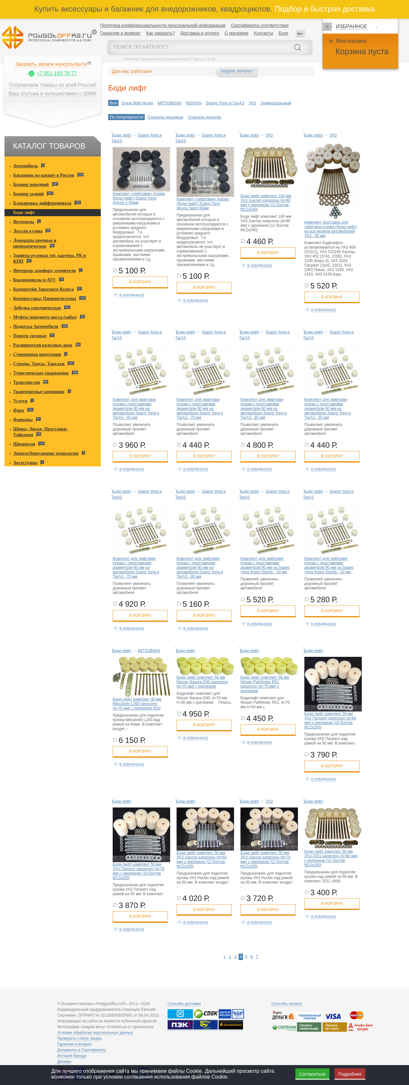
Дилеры (64, 1061)
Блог (283, 33)
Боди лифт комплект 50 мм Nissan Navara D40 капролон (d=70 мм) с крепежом (202, 682)
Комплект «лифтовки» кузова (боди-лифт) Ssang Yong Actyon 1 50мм (139, 198)
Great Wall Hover (137, 103)
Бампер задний (28, 193)
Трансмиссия (26, 382)
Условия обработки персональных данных (95, 1032)
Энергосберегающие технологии (46, 453)
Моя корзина (351, 41)
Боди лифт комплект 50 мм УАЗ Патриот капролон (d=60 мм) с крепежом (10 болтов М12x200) (330, 720)
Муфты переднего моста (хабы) (45, 317)
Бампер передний (31, 184)
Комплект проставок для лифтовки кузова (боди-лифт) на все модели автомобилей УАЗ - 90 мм (330, 229)
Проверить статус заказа (79, 1038)
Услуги (20, 401)
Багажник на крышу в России (43, 175)
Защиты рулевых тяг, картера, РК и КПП (49, 258)
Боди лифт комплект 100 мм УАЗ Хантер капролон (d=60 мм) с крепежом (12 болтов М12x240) (265, 203)
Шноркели (24, 444)
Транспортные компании (39, 391)
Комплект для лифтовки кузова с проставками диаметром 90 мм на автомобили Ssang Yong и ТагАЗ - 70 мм (136, 567)
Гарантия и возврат (74, 1044)
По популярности (126, 117)
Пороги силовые (30, 335)
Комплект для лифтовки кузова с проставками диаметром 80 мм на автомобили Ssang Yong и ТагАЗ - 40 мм (136, 408)
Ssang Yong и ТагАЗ (225, 103)
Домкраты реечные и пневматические (34, 243)
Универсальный (276, 103)
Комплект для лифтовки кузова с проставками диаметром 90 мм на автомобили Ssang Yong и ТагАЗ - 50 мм (327, 408)
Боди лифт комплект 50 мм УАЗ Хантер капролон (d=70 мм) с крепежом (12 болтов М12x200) (265, 860)
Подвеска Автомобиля (35, 326)
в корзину (140, 282)
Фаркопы (23, 419)
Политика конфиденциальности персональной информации (162, 25)
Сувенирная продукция (37, 354)
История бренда (71, 1056)
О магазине (236, 33)
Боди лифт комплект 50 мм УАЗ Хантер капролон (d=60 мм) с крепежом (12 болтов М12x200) (201, 860)
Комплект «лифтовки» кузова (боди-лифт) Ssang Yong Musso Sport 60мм (203, 203)
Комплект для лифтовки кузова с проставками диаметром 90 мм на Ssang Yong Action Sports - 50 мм (265, 565)
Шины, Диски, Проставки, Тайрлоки (40, 432)
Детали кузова (27, 231)
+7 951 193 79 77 (57, 73)
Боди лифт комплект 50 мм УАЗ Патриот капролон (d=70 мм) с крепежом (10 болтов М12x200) (138, 871)
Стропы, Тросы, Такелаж (39, 363)
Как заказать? (160, 33)
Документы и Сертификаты (81, 1050)
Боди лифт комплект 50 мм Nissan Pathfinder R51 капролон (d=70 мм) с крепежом (264, 684)
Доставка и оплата (199, 33)
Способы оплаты (287, 1003)
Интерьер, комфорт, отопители (44, 270)
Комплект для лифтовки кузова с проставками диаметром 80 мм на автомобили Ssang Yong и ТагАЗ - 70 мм (200, 408)
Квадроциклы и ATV (34, 280)
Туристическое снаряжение (41, 373)
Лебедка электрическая (37, 307)
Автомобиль (25, 165)
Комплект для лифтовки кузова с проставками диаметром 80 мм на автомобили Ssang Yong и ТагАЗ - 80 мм (263, 408)
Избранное (351, 26)
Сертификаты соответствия (259, 25)
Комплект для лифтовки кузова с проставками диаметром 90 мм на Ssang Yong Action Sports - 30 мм (328, 565)
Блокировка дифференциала (42, 203)
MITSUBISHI (169, 103)
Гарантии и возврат (120, 33)
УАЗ (252, 103)
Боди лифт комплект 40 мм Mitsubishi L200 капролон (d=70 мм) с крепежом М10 (137, 703)
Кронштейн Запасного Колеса (43, 289)
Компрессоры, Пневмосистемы (44, 298)
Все (113, 103)
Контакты (263, 33)
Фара (18, 410)
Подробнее (350, 1074)
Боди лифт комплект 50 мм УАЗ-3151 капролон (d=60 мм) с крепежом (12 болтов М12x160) (331, 858)
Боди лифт (24, 212)
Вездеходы (23, 221)
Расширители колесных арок (43, 345)
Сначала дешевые (165, 117)
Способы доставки (184, 1003)
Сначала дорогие (204, 117)
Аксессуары (25, 462)
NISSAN (193, 103)
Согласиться (312, 1074)
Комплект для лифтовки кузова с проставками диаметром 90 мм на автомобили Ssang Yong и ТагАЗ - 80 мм (200, 567)
